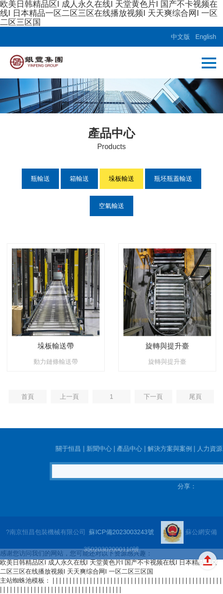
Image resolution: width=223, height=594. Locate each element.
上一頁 (69, 402)
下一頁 (153, 402)
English (205, 36)
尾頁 (195, 402)
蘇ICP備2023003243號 (121, 542)
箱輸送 (79, 178)
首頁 (27, 402)
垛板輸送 (121, 178)
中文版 (180, 36)
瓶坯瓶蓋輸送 (173, 178)
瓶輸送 (40, 178)
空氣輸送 (111, 205)
